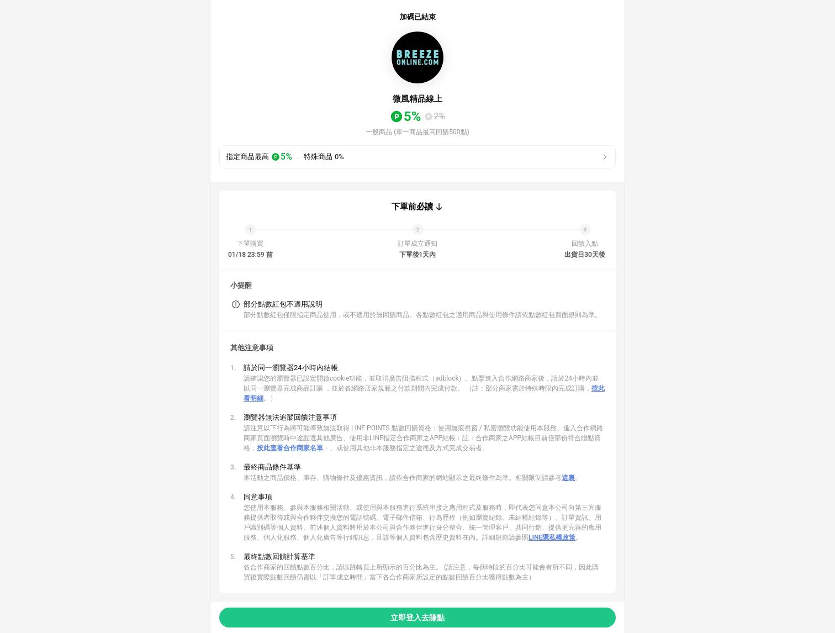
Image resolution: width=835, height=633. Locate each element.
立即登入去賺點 (417, 617)
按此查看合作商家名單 (290, 448)
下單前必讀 (412, 207)
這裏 (568, 478)
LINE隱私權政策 (552, 537)
